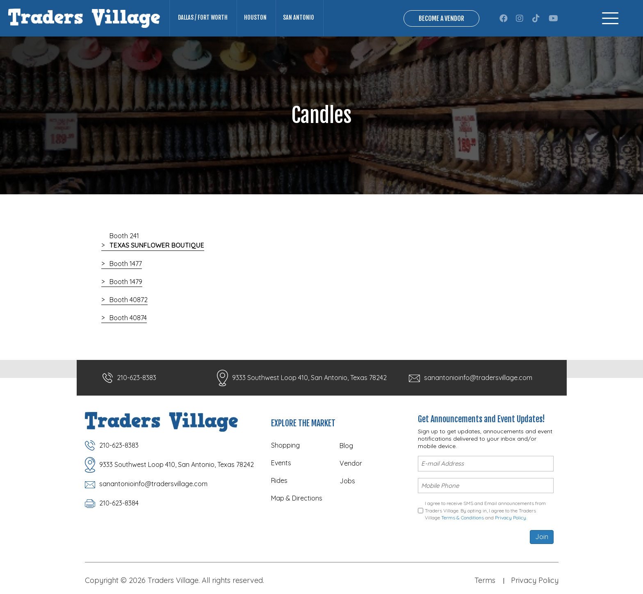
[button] (503, 18)
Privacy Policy (510, 517)
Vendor (351, 463)
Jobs (347, 481)
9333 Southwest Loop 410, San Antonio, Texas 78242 (309, 377)
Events (281, 463)
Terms (484, 580)
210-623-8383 (136, 377)
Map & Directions (296, 498)
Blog (346, 446)
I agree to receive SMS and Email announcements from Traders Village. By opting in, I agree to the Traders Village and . (485, 510)
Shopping (285, 445)
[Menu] (610, 18)
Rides (279, 480)
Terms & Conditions (462, 517)
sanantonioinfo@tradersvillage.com (478, 377)
